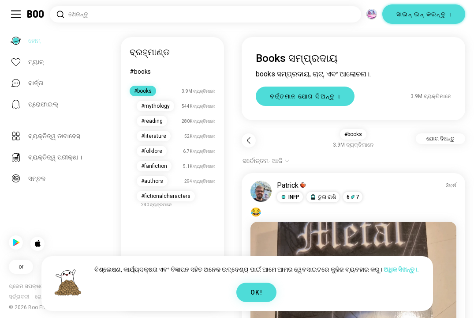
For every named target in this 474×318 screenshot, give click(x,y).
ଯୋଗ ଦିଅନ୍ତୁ (440, 139)
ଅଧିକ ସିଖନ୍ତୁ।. (401, 269)
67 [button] (353, 197)
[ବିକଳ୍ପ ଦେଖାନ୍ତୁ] (266, 160)
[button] (290, 197)
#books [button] (353, 134)
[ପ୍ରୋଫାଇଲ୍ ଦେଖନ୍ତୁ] (261, 191)
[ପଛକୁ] (249, 140)
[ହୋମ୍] (36, 14)
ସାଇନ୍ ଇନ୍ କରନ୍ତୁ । (423, 14)
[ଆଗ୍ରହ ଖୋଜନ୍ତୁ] (205, 14)
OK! (256, 292)
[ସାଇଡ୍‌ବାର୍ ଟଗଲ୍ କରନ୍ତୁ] (16, 14)
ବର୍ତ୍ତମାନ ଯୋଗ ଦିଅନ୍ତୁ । (305, 96)
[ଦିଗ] (371, 14)
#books (141, 71)
